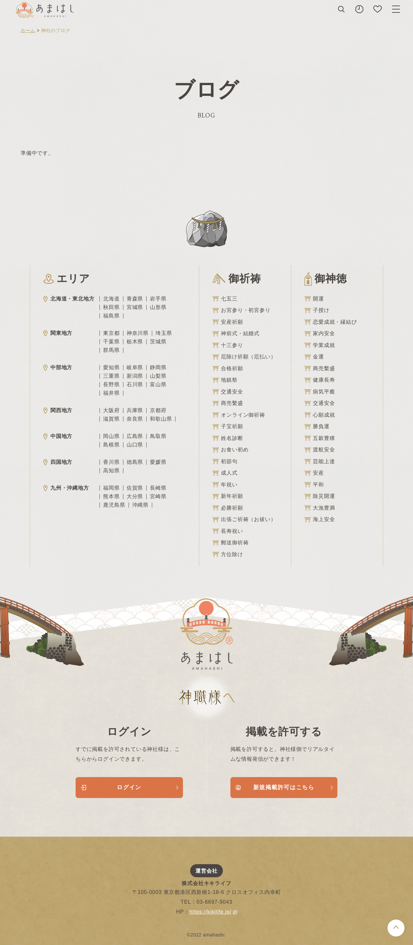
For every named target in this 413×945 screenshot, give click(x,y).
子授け (316, 310)
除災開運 (319, 496)
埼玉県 (163, 333)
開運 (314, 299)
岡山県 (111, 436)
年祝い (224, 485)
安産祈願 (227, 322)
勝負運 (316, 426)
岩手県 (158, 298)
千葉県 (111, 341)
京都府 (158, 410)
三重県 (111, 376)
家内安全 (319, 333)
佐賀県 (135, 488)
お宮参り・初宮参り (241, 310)
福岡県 (111, 488)
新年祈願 (227, 496)
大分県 (135, 496)
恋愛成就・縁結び (330, 322)
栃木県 (135, 341)
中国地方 (57, 436)
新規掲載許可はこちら (275, 787)
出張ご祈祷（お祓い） (244, 519)
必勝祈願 (227, 508)
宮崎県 (158, 496)
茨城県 (158, 341)
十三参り (227, 345)
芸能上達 (319, 461)
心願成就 (319, 415)
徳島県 (135, 462)
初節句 (224, 461)
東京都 (111, 333)
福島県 (111, 315)
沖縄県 (140, 505)
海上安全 (319, 519)
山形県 (158, 307)
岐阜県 (135, 367)
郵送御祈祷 (230, 543)
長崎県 (158, 488)
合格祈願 (227, 369)
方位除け (227, 554)
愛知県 (111, 367)
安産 (314, 473)
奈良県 (135, 419)
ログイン (111, 787)
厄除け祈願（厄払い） (244, 357)
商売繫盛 (227, 403)
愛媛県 (158, 462)
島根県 (111, 444)
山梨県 (158, 376)
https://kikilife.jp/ (213, 912)
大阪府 (111, 410)
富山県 (158, 384)
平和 (314, 485)
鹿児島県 (114, 505)
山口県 (135, 444)
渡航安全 (319, 450)
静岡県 (158, 367)
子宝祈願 (227, 426)
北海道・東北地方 (68, 298)
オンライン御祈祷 (238, 415)
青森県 (135, 298)
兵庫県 (135, 410)
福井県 (111, 393)
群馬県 (111, 350)
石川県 (135, 384)
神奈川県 (138, 333)
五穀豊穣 (319, 438)
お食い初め (230, 450)
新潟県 (135, 376)
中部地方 (57, 367)
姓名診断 (227, 438)
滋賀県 (111, 419)
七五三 (224, 299)
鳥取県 (158, 436)
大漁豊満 (319, 508)
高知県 (111, 470)
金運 (314, 357)
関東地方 (57, 333)
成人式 (224, 473)
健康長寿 (319, 380)
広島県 (135, 436)
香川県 (111, 462)
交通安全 (227, 392)
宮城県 (135, 307)
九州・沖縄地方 (66, 488)
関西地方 (57, 410)
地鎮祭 (224, 380)
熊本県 (111, 496)
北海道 (111, 298)
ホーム (28, 30)
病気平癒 (319, 392)
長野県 (111, 384)
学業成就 (319, 345)
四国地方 (57, 462)
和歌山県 (161, 419)
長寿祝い (227, 531)
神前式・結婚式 (236, 333)
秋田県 (111, 307)
